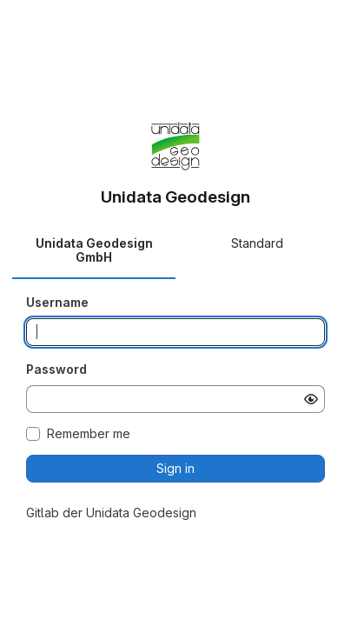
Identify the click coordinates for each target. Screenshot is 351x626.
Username (57, 302)
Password (56, 369)
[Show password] (311, 399)
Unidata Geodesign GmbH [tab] (94, 250)
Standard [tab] (257, 243)
